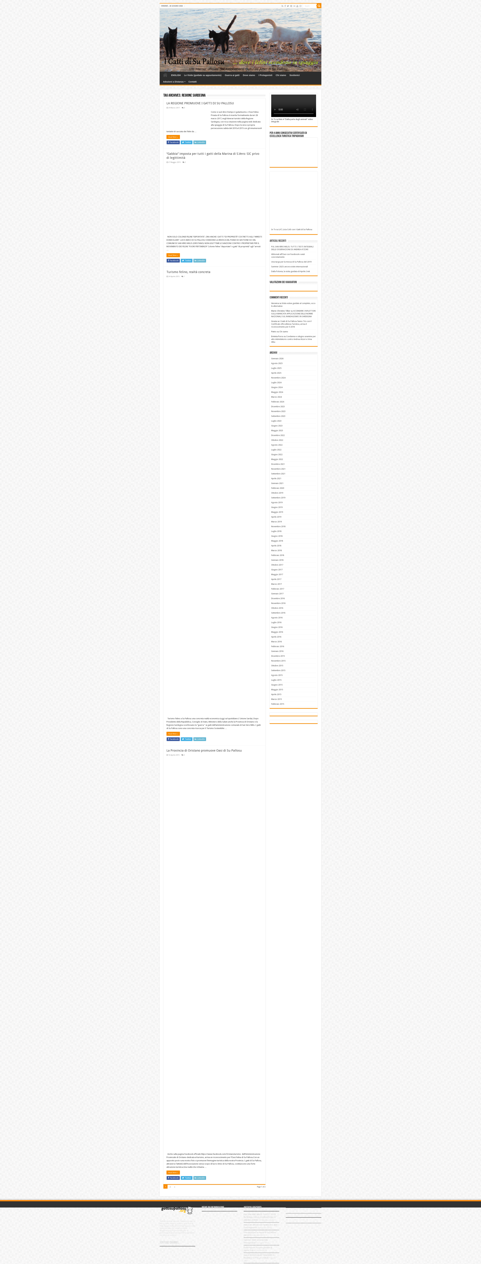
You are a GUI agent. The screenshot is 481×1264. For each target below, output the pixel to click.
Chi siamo (281, 75)
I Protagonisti (265, 75)
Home (165, 75)
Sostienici (294, 75)
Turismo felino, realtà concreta (188, 272)
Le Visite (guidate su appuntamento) (202, 75)
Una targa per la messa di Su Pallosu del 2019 (291, 262)
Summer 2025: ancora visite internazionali (289, 266)
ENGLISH (176, 75)
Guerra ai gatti (232, 75)
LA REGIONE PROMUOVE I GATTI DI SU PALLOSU (200, 103)
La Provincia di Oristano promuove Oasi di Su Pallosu (204, 750)
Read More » (173, 137)
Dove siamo (249, 75)
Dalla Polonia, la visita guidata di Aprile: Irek (290, 271)
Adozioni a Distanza (173, 81)
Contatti (192, 81)
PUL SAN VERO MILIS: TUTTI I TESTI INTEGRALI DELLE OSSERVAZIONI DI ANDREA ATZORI (260, 1217)
